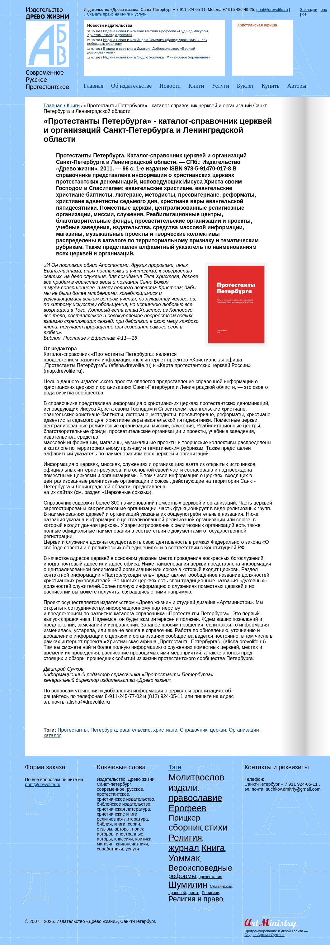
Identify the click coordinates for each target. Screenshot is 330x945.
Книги (196, 85)
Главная (93, 85)
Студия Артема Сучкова (264, 935)
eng (324, 9)
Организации (244, 730)
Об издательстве (131, 85)
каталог (52, 735)
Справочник (193, 730)
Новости (170, 85)
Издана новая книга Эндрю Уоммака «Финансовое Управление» (156, 57)
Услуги (220, 85)
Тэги (174, 767)
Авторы (296, 85)
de (304, 14)
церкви (218, 730)
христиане (165, 730)
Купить (270, 85)
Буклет (245, 85)
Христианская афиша (257, 25)
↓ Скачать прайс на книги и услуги (115, 14)
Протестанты (73, 730)
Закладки (308, 9)
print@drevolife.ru (272, 9)
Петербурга (103, 730)
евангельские (135, 730)
